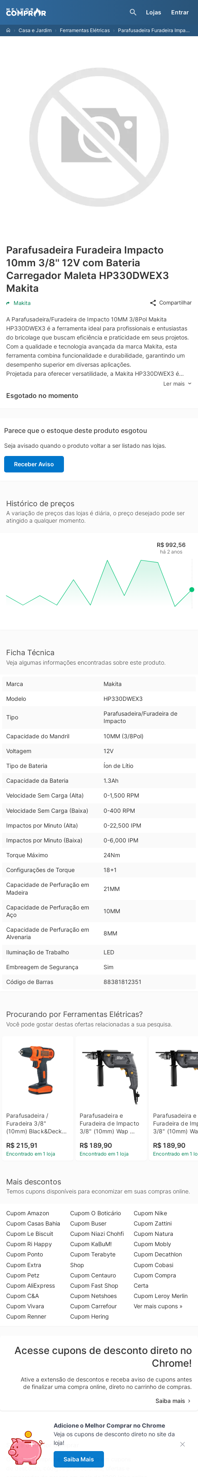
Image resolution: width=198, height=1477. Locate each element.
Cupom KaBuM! (91, 1243)
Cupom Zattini (153, 1223)
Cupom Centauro (93, 1275)
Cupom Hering (89, 1316)
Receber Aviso (34, 464)
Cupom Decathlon (158, 1254)
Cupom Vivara (25, 1306)
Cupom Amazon (27, 1213)
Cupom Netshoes (93, 1295)
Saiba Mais (79, 1459)
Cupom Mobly (152, 1243)
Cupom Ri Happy (29, 1243)
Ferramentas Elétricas (85, 30)
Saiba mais (174, 1400)
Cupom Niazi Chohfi (97, 1233)
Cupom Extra (23, 1264)
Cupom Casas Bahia (33, 1223)
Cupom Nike (150, 1213)
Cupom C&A (22, 1295)
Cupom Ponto (24, 1254)
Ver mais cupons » (158, 1306)
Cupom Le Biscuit (29, 1233)
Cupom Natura (153, 1233)
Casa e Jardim (35, 30)
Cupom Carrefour (93, 1306)
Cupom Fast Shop (94, 1285)
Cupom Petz (23, 1275)
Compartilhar (170, 303)
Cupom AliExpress (30, 1285)
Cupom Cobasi (153, 1264)
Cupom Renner (26, 1316)
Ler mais (177, 383)
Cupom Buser (88, 1223)
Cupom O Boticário (95, 1213)
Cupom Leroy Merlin (161, 1295)
